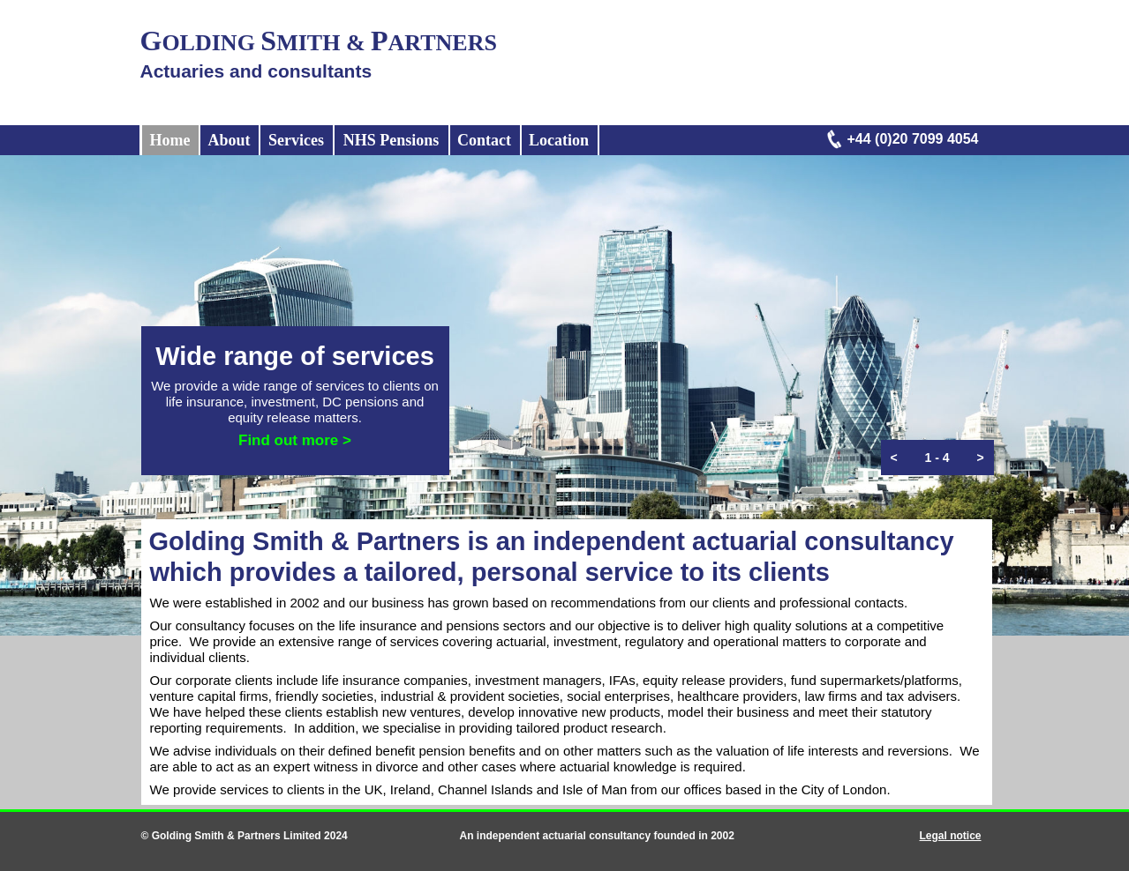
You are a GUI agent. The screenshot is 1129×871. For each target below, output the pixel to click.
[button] (894, 457)
